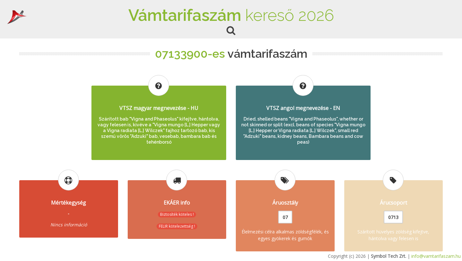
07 (285, 217)
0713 (393, 217)
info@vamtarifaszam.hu (436, 256)
